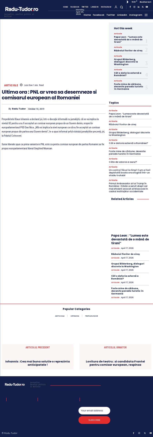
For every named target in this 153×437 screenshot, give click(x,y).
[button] (121, 7)
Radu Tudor (19, 109)
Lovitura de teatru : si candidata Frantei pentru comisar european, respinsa (115, 363)
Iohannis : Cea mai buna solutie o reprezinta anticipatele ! (37, 363)
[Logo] (25, 384)
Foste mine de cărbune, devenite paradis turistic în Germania (128, 87)
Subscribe (94, 420)
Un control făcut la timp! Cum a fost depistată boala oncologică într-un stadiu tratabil (129, 172)
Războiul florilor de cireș (128, 50)
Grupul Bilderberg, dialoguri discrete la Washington (126, 62)
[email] (94, 410)
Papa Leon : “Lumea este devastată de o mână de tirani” (128, 39)
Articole (11, 85)
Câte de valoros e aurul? (123, 162)
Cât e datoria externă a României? (127, 74)
